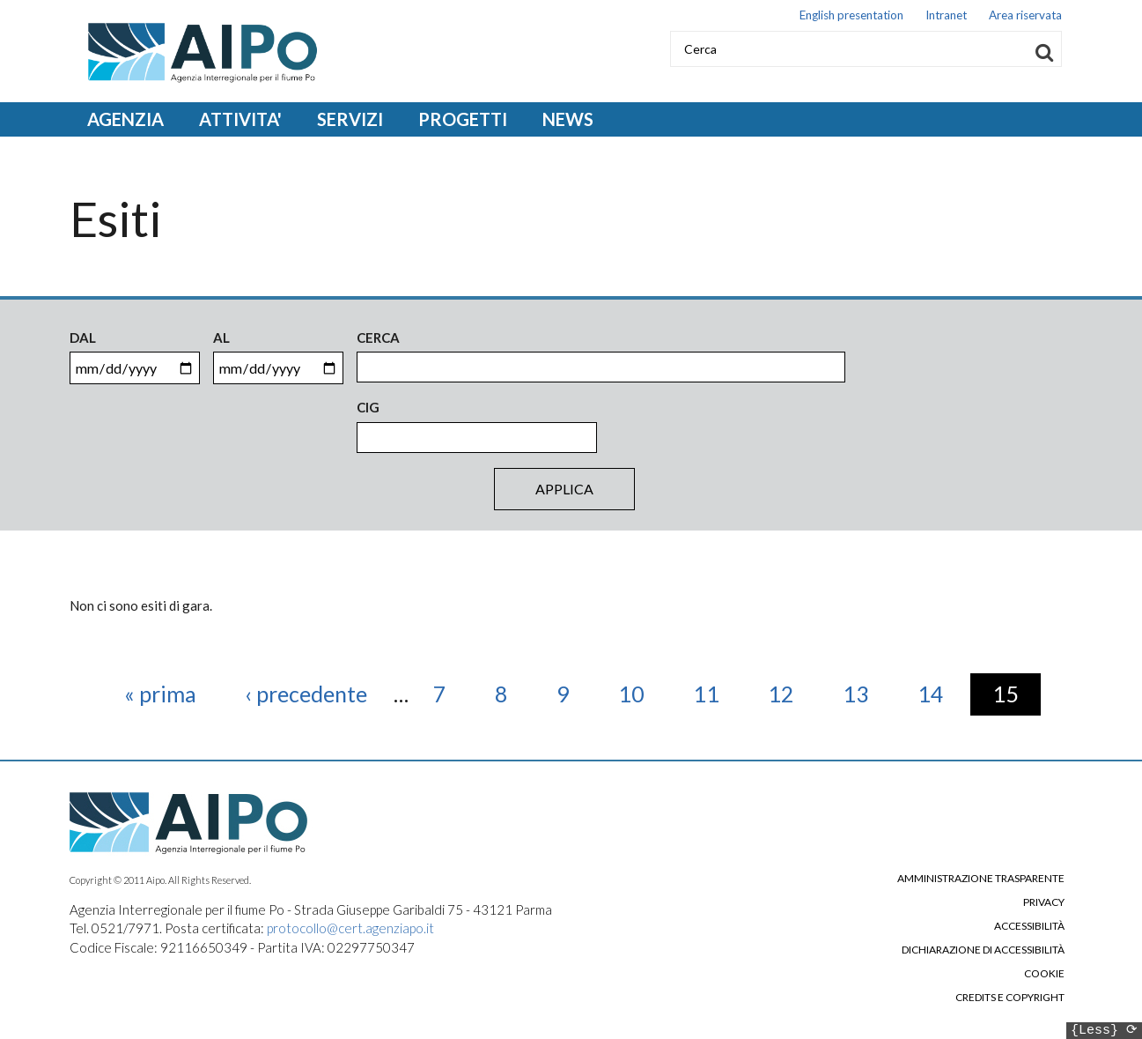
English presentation (851, 15)
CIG (368, 407)
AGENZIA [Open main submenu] (125, 119)
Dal (83, 337)
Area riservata (1025, 15)
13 (867, 693)
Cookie (1044, 973)
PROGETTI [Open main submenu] (462, 119)
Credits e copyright (1010, 997)
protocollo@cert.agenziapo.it (350, 928)
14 (941, 693)
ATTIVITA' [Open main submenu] (240, 119)
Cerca (378, 337)
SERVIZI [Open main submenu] (350, 119)
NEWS (567, 119)
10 (642, 693)
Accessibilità (1029, 926)
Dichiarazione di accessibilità (983, 950)
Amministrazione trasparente (981, 878)
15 (1016, 693)
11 (717, 693)
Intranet (946, 15)
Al (221, 337)
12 (792, 693)
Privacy (1044, 902)
